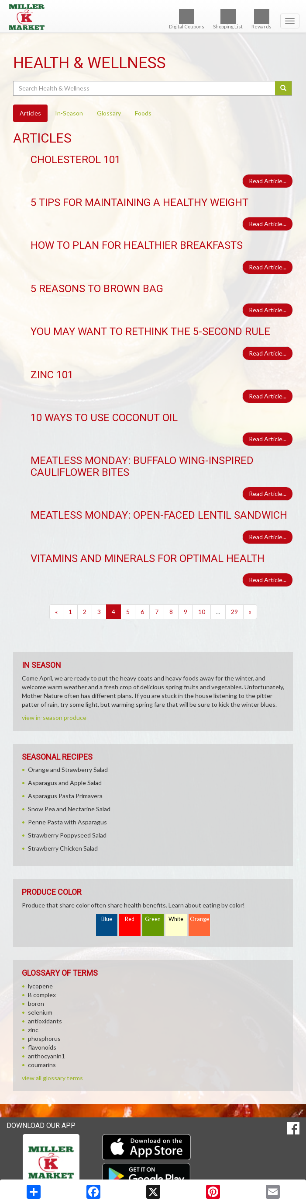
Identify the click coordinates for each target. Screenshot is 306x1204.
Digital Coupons (186, 19)
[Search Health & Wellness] (144, 88)
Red (129, 919)
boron (36, 1003)
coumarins (42, 1064)
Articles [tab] (30, 113)
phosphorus (44, 1038)
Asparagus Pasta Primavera (65, 795)
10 (201, 611)
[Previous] (56, 611)
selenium (40, 1012)
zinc (33, 1029)
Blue (106, 919)
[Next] (250, 611)
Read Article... (267, 181)
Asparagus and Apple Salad (65, 782)
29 (234, 611)
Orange (199, 919)
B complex (42, 994)
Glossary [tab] (109, 113)
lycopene (40, 986)
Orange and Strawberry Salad (68, 769)
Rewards (261, 19)
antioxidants (45, 1021)
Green (153, 919)
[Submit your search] (283, 88)
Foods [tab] (143, 113)
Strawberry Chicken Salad (63, 848)
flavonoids (42, 1047)
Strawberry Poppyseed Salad (67, 835)
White (175, 919)
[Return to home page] (153, 17)
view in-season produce (54, 717)
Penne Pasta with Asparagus (67, 822)
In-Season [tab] (69, 113)
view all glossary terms (52, 1078)
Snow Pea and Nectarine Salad (69, 809)
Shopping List (228, 19)
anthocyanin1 (46, 1056)
